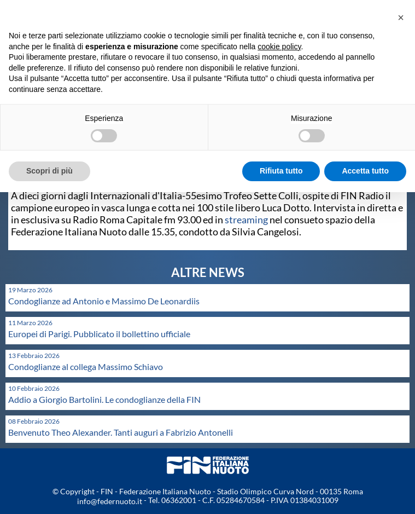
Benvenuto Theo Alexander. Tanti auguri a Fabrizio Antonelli (120, 432)
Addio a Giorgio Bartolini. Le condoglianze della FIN (104, 399)
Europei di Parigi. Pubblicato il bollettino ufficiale (99, 333)
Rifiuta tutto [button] (281, 170)
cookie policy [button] (279, 46)
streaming (246, 219)
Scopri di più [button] (49, 170)
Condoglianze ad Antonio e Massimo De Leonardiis (104, 301)
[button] (401, 17)
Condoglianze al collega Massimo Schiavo (85, 366)
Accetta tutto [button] (365, 170)
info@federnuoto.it (109, 501)
